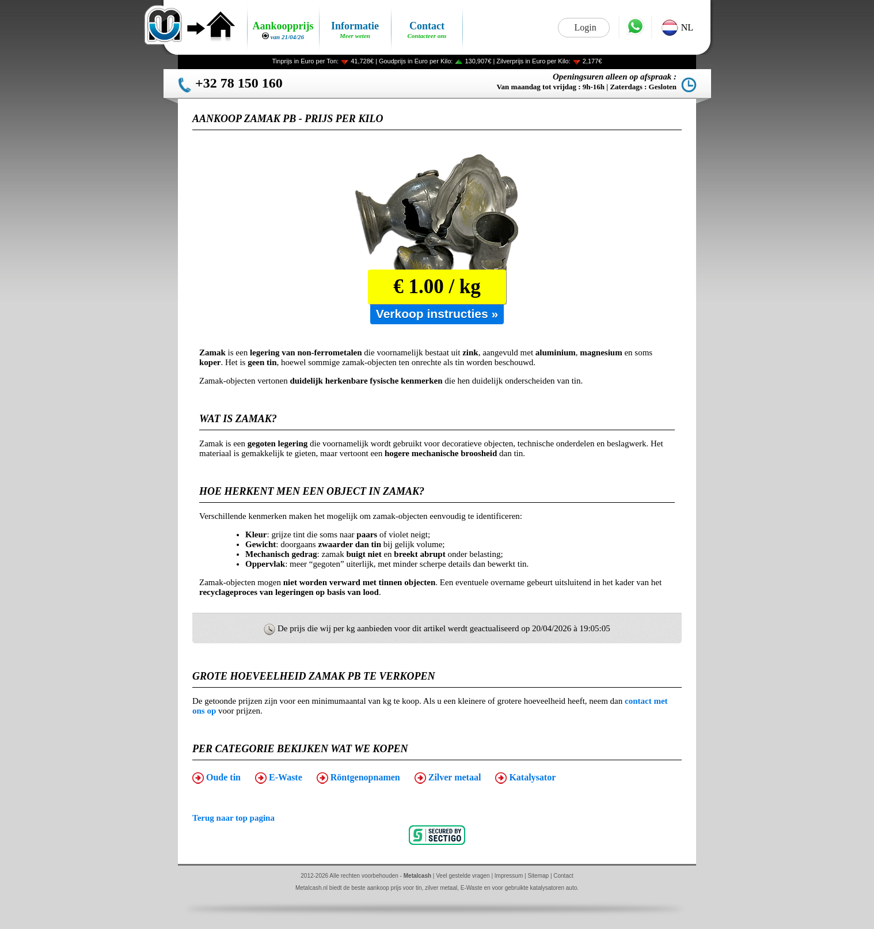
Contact (563, 876)
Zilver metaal (448, 778)
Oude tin (216, 778)
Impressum (509, 876)
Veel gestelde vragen (462, 876)
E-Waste (278, 778)
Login (585, 27)
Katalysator (525, 778)
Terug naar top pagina (233, 817)
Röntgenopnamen (358, 778)
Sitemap (538, 876)
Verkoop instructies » (437, 313)
